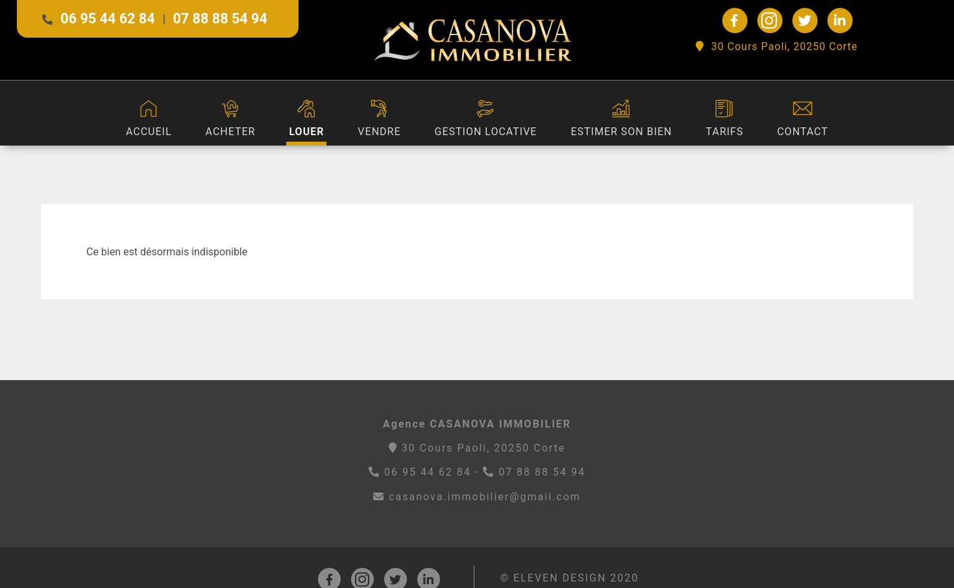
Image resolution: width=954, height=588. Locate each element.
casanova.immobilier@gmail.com (477, 497)
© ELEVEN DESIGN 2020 (569, 578)
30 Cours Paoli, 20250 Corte (777, 46)
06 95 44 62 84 (107, 18)
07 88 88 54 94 (220, 18)
